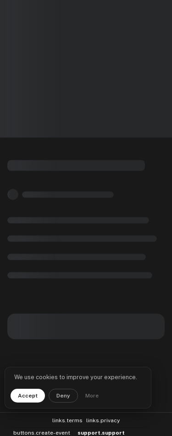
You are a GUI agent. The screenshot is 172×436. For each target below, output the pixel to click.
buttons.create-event (41, 429)
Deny (63, 395)
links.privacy (103, 417)
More (92, 396)
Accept (28, 396)
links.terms (67, 417)
